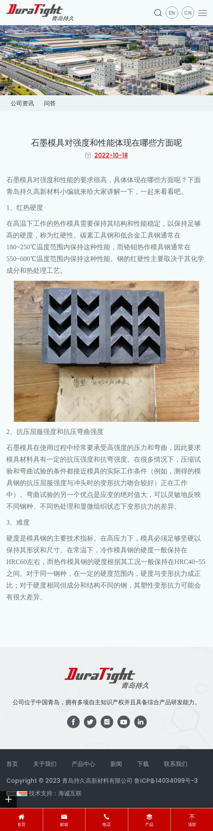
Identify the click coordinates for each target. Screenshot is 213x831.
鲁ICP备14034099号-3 (166, 780)
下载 (143, 764)
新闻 (116, 764)
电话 (106, 824)
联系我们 (175, 764)
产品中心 (83, 764)
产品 (149, 824)
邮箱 (64, 824)
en (172, 12)
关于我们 (45, 764)
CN (188, 12)
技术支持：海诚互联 (55, 793)
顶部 (192, 824)
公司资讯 (22, 103)
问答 (50, 103)
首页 (21, 824)
